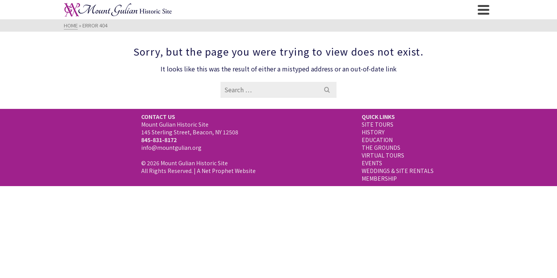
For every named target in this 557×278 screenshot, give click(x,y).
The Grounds (237, 50)
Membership (278, 67)
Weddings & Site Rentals (428, 50)
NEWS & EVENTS (353, 50)
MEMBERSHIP (379, 234)
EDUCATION (377, 195)
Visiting (104, 50)
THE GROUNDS (381, 203)
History (143, 50)
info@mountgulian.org (171, 203)
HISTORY (373, 188)
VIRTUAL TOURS (383, 211)
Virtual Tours (294, 50)
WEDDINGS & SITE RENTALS (398, 226)
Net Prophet (218, 226)
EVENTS (372, 218)
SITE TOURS (377, 180)
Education (187, 50)
